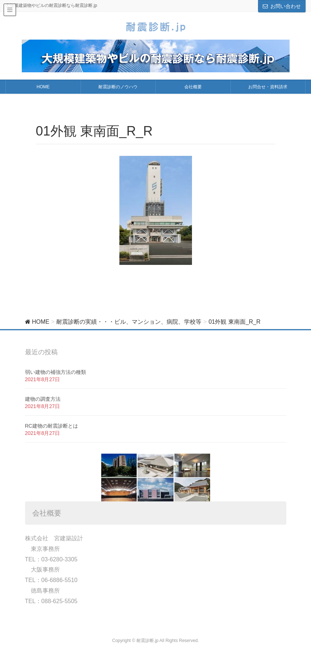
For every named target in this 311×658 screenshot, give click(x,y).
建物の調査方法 (43, 399)
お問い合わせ (285, 6)
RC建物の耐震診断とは (51, 426)
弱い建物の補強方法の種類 (55, 372)
